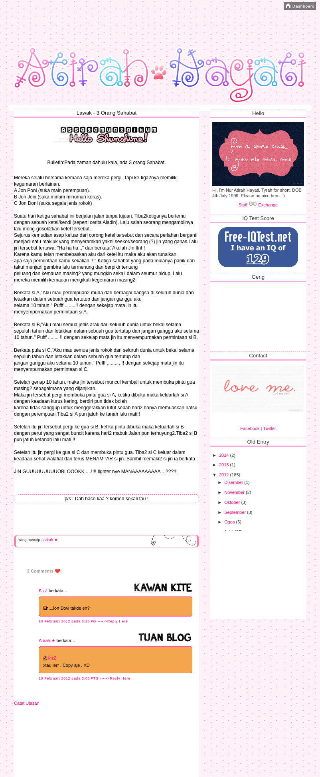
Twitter (269, 428)
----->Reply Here (113, 621)
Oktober (232, 502)
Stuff (248, 204)
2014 (224, 455)
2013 (224, 464)
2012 (224, 474)
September (235, 512)
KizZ (43, 590)
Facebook (249, 428)
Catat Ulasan (27, 703)
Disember (234, 482)
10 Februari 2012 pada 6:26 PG (68, 621)
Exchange (268, 204)
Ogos (230, 521)
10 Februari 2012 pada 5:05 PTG (69, 678)
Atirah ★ (50, 539)
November (235, 492)
